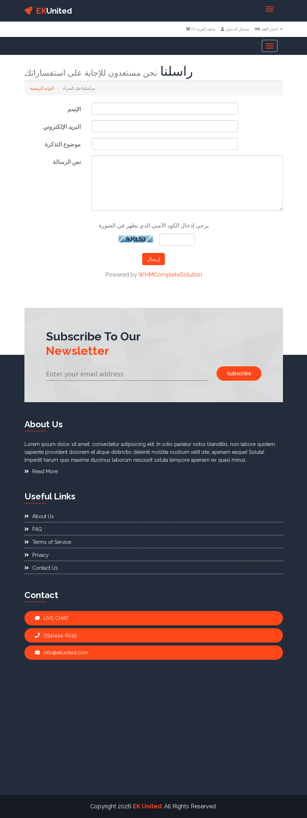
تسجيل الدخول (235, 29)
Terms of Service (47, 542)
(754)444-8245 (55, 635)
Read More (41, 471)
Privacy (36, 555)
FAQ (33, 529)
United (48, 10)
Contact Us (41, 568)
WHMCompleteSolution (170, 274)
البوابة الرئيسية (42, 88)
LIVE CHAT (52, 618)
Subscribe (239, 373)
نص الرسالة (67, 162)
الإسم (74, 109)
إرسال (153, 258)
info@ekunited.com (61, 652)
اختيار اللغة (269, 29)
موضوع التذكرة (63, 144)
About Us (39, 516)
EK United (147, 806)
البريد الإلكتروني (62, 126)
